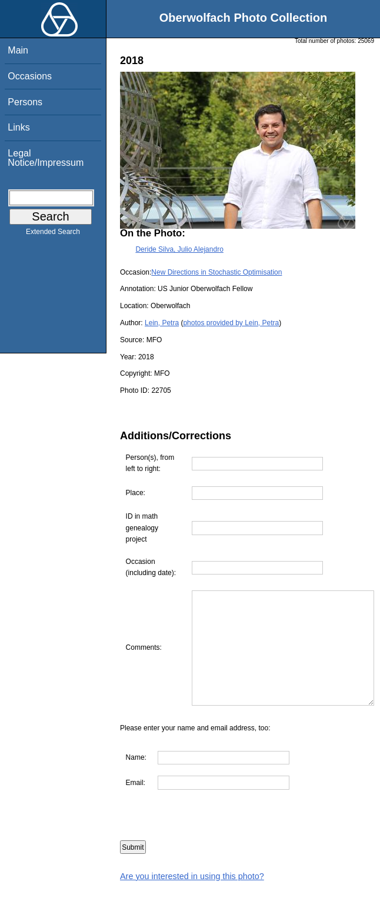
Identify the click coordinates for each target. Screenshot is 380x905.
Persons (25, 102)
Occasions (30, 76)
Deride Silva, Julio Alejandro (179, 249)
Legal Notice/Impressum (46, 158)
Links (18, 127)
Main (18, 50)
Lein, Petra (162, 323)
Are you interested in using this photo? (192, 898)
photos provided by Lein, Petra (231, 323)
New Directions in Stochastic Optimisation (216, 272)
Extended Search (53, 234)
